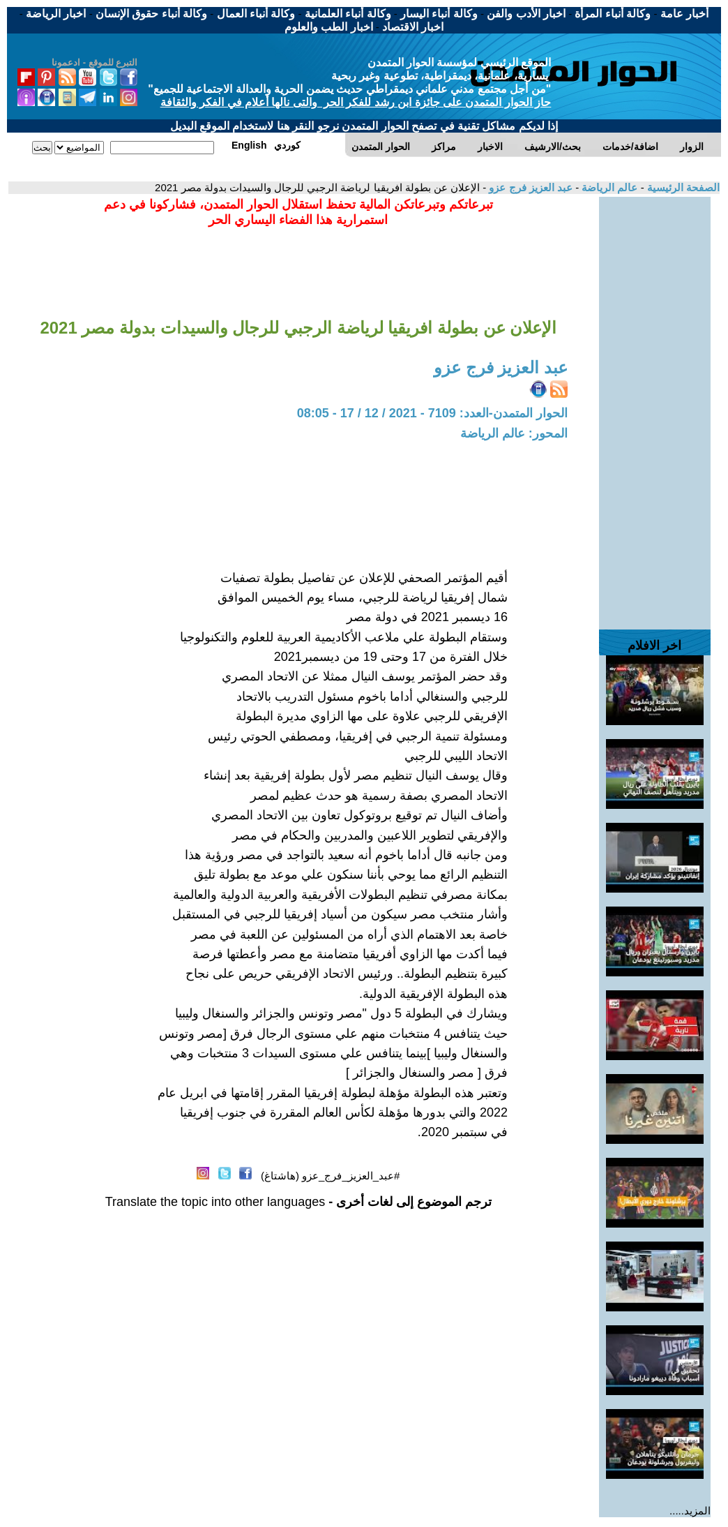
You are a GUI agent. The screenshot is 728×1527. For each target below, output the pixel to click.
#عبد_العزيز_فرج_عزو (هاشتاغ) (330, 1176)
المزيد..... (690, 1511)
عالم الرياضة (608, 187)
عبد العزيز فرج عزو (529, 187)
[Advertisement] (655, 406)
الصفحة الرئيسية (682, 187)
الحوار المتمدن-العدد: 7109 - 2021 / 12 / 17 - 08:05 (432, 413)
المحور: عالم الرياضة (514, 433)
